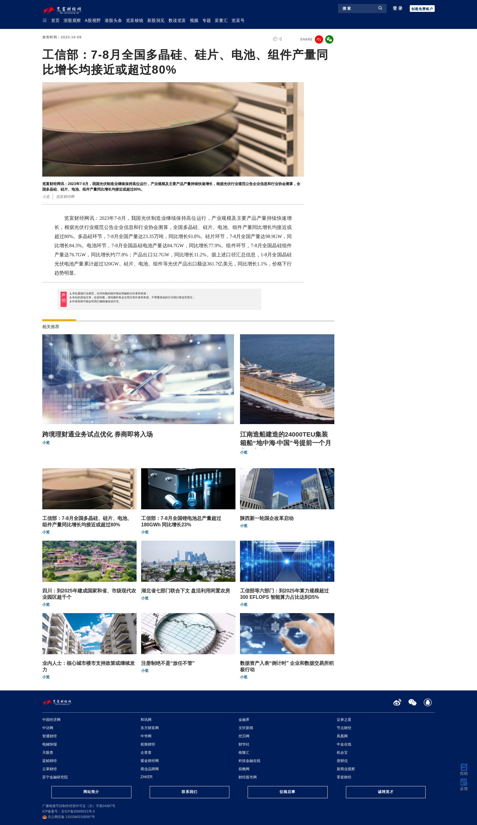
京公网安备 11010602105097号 (68, 817)
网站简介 (91, 792)
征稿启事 (287, 792)
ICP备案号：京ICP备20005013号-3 (68, 811)
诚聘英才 (386, 792)
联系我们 (189, 792)
